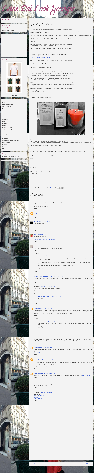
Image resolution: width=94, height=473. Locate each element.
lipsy (35, 234)
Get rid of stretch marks (39, 190)
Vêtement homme (14, 94)
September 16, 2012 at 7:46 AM (43, 221)
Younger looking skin (6, 106)
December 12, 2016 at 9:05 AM (47, 373)
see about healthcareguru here (41, 276)
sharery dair (37, 373)
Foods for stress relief (7, 127)
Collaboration (5, 119)
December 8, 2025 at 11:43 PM (47, 392)
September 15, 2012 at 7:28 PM (47, 200)
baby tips (4, 148)
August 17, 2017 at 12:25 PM (45, 382)
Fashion (4, 102)
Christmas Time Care (6, 117)
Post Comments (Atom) (64, 469)
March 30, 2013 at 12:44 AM (45, 308)
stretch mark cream (86, 375)
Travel (3, 112)
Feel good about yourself (7, 104)
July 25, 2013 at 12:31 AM (54, 336)
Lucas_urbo (14, 95)
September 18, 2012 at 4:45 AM (50, 256)
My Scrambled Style (39, 246)
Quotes (3, 146)
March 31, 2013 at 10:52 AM (56, 321)
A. (34, 221)
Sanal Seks (36, 397)
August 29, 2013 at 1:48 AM (45, 347)
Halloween (4, 144)
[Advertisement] (61, 450)
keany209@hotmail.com (40, 213)
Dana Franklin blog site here (41, 336)
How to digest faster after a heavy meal (10, 134)
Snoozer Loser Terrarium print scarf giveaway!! (44, 239)
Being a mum (5, 138)
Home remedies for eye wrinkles (9, 131)
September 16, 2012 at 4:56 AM (53, 213)
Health (3, 108)
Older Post (89, 464)
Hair (3, 115)
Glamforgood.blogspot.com (41, 359)
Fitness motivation (6, 142)
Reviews (4, 125)
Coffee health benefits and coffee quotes (10, 140)
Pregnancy (4, 123)
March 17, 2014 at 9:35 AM (54, 359)
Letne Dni (40, 256)
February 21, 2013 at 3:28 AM (56, 276)
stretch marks (37, 352)
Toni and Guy (5, 136)
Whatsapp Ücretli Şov (39, 395)
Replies (37, 253)
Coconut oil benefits (36, 92)
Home (61, 464)
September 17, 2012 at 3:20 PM (51, 246)
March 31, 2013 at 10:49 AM (56, 296)
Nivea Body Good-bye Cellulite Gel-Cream (41, 57)
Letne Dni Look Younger (38, 9)
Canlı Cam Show (38, 398)
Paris (3, 121)
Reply (35, 208)
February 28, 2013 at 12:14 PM (47, 286)
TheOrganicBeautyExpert (69, 384)
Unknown (36, 308)
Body (3, 110)
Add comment (34, 403)
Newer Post (33, 464)
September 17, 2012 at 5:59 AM (44, 234)
